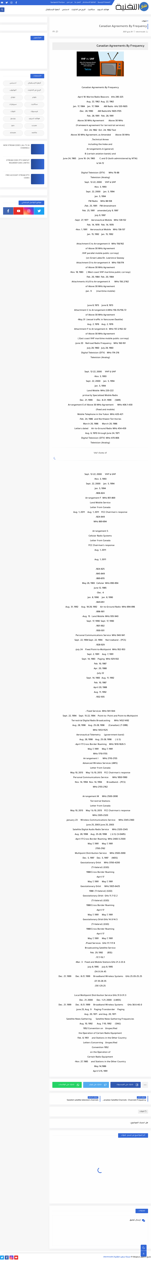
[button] (125, 1085)
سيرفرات (13, 105)
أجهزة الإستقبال (53, 10)
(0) (55, 32)
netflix (34, 133)
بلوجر (34, 97)
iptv (12, 126)
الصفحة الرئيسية (104, 2)
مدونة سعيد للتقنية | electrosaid (117, 1257)
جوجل (13, 97)
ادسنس (65, 10)
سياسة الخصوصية (58, 2)
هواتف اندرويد (103, 10)
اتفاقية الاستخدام (89, 2)
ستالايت (91, 10)
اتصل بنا (77, 2)
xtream (13, 133)
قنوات (144, 21)
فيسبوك (34, 112)
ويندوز (12, 119)
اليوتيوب (13, 90)
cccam (34, 126)
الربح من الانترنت (78, 10)
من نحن (70, 2)
